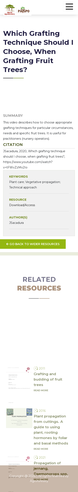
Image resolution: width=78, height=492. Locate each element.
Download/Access (22, 205)
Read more (41, 430)
